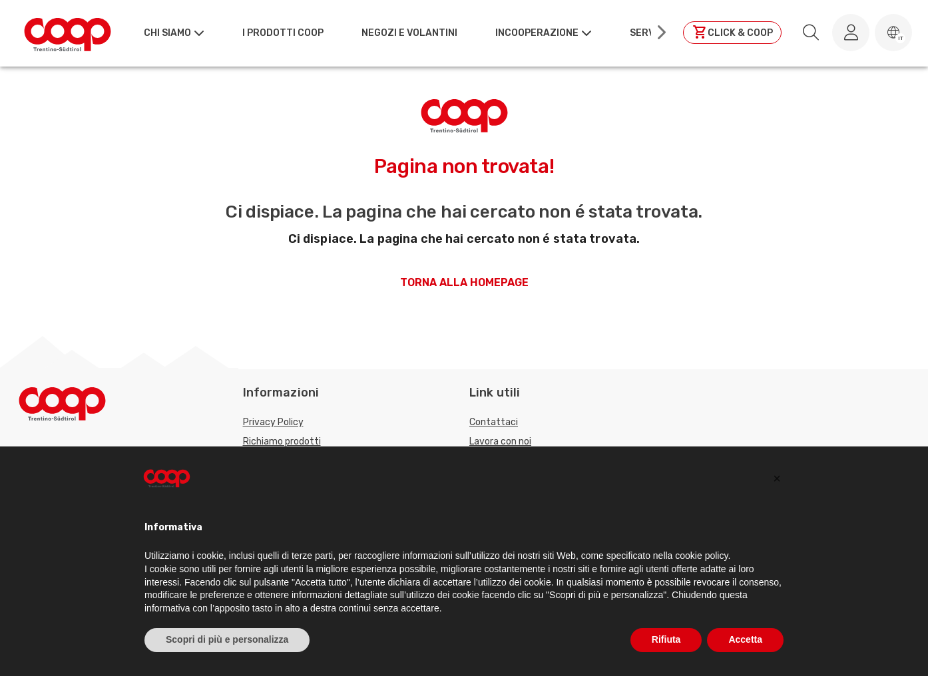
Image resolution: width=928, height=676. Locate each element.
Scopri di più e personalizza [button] (227, 639)
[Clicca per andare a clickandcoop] (732, 32)
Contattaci (493, 422)
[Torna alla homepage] (67, 33)
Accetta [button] (745, 639)
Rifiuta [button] (666, 639)
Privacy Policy (273, 422)
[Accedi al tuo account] (850, 32)
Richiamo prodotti (282, 441)
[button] (893, 32)
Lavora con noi (500, 441)
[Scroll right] (660, 32)
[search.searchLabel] (811, 33)
